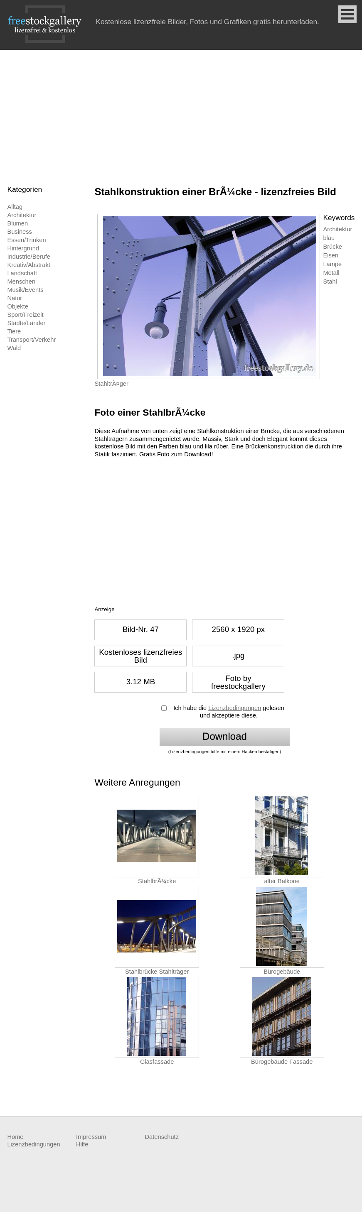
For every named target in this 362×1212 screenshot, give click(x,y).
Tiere (14, 331)
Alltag (14, 206)
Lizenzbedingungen (234, 708)
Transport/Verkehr (31, 339)
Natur (14, 298)
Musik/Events (25, 289)
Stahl (330, 281)
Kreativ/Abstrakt (28, 265)
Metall (331, 272)
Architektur (21, 215)
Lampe (332, 264)
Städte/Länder (26, 323)
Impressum (91, 1137)
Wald (14, 348)
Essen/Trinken (26, 240)
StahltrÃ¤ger (111, 383)
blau (329, 238)
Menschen (21, 281)
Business (19, 231)
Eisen (330, 255)
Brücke (332, 246)
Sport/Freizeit (25, 314)
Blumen (17, 223)
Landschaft (22, 273)
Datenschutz (162, 1137)
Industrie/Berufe (28, 256)
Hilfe (82, 1144)
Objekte (17, 306)
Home (15, 1137)
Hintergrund (23, 248)
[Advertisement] (181, 112)
